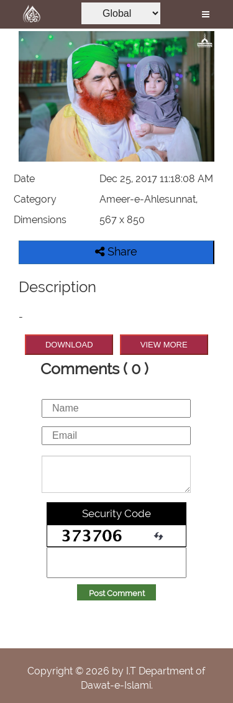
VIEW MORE (164, 344)
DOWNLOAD (69, 344)
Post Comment (117, 593)
